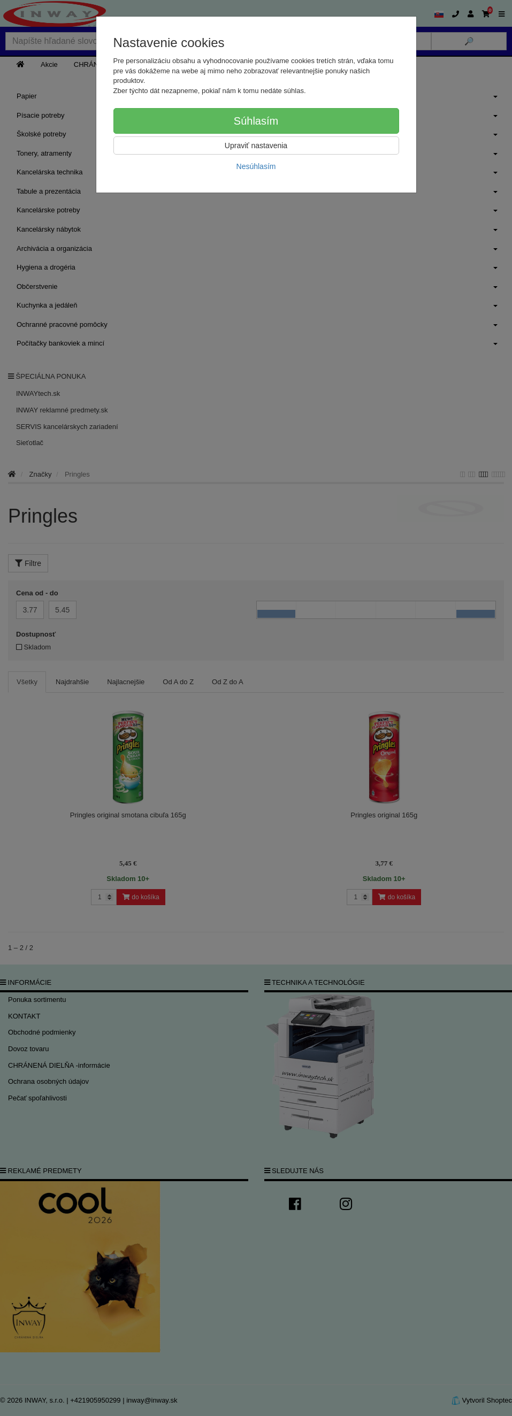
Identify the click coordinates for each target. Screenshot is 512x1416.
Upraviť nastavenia (256, 145)
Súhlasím (256, 121)
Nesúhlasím (256, 166)
